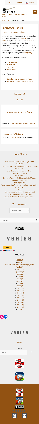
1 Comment (6, 32)
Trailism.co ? (19, 176)
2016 (20, 295)
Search (19, 349)
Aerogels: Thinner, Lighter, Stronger (20, 81)
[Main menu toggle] (35, 12)
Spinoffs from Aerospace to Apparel (20, 79)
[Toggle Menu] (13, 2)
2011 (20, 307)
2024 (20, 276)
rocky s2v (10, 67)
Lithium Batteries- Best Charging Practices (19, 197)
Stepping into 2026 (19, 173)
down (6, 48)
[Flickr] (24, 415)
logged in (15, 137)
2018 (20, 290)
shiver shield (11, 69)
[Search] (31, 352)
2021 (20, 283)
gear (14, 32)
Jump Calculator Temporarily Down (19, 171)
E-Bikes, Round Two (19, 180)
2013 (20, 302)
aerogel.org (27, 52)
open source (27, 48)
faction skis (11, 65)
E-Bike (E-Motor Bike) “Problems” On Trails (19, 192)
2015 (20, 297)
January (20, 272)
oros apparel (12, 62)
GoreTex (23, 38)
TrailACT (19, 164)
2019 (20, 288)
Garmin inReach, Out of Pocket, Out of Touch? (19, 178)
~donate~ (19, 342)
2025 (19, 190)
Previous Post (19, 94)
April (20, 262)
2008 (20, 309)
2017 (20, 293)
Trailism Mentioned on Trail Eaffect (20, 194)
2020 (20, 286)
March (20, 269)
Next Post (19, 100)
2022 (20, 281)
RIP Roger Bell (19, 183)
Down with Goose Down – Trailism (22, 123)
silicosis (29, 41)
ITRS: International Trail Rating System (19, 161)
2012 (20, 304)
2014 (20, 300)
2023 (20, 279)
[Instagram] (14, 415)
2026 (20, 260)
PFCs (4, 41)
